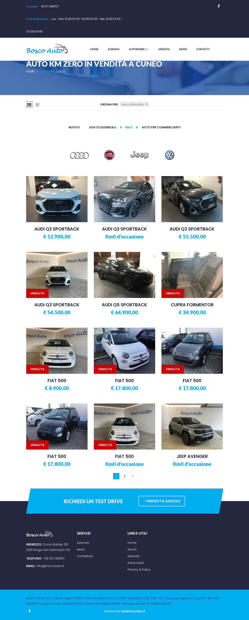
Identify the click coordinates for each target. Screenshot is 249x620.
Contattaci (85, 556)
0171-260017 (50, 6)
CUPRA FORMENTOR (192, 305)
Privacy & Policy (139, 569)
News (183, 49)
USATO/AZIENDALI (102, 127)
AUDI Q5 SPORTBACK (124, 305)
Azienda (114, 49)
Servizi (132, 549)
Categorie (46, 71)
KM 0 (129, 127)
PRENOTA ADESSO (162, 501)
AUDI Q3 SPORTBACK (56, 229)
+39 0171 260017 (54, 558)
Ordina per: (109, 104)
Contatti (202, 49)
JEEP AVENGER (192, 456)
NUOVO (74, 127)
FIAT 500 (57, 380)
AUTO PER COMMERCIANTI (161, 127)
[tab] (29, 104)
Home (94, 49)
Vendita (164, 49)
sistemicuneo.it (133, 611)
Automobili (139, 49)
